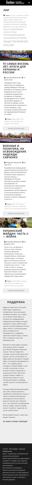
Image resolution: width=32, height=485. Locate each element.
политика (13, 121)
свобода (18, 209)
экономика (15, 124)
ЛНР (22, 119)
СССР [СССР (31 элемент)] (12, 27)
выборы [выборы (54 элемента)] (20, 35)
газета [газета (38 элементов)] (6, 32)
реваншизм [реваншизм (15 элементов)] (18, 20)
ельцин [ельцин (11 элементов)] (13, 15)
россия (20, 121)
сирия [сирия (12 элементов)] (26, 15)
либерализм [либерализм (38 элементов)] (17, 29)
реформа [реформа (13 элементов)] (17, 18)
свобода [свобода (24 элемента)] (23, 24)
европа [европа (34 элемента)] (6, 29)
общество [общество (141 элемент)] (10, 41)
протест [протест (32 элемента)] (23, 27)
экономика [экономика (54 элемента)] (9, 38)
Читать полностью (16, 128)
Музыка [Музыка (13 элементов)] (24, 18)
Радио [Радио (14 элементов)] (10, 20)
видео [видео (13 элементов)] (5, 20)
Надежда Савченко (11, 206)
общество (22, 206)
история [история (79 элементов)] (21, 37)
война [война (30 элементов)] (6, 27)
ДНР (18, 119)
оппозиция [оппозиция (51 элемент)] (9, 35)
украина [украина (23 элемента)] (7, 24)
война (14, 119)
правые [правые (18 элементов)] (6, 22)
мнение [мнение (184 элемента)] (22, 41)
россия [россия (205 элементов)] (8, 45)
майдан (7, 121)
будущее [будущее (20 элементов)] (22, 22)
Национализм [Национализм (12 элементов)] (8, 18)
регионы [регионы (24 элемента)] (15, 24)
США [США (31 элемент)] (17, 27)
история (23, 281)
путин (6, 209)
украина (7, 124)
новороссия (18, 283)
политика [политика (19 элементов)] (14, 22)
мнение (22, 204)
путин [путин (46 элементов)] (13, 32)
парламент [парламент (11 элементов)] (20, 15)
